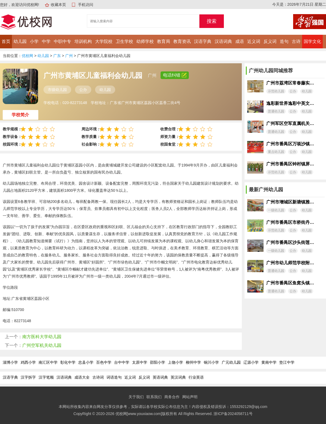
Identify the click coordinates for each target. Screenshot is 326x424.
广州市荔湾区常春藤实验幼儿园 (290, 83)
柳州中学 (193, 362)
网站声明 (190, 397)
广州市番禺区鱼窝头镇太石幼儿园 (290, 283)
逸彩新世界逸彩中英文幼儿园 (290, 103)
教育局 (163, 41)
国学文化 (312, 41)
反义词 (270, 41)
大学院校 (103, 41)
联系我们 (154, 397)
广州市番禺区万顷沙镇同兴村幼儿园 (290, 144)
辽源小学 (251, 362)
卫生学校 (124, 41)
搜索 (212, 21)
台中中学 (121, 362)
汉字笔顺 (46, 377)
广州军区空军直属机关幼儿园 (290, 123)
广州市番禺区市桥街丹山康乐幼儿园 (290, 222)
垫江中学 (286, 362)
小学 (34, 41)
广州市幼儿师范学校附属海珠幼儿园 (290, 262)
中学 (46, 41)
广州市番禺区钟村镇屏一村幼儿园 (290, 164)
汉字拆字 (28, 377)
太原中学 (139, 362)
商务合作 (172, 397)
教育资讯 (182, 41)
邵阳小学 (157, 362)
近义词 (253, 41)
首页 (6, 41)
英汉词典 (178, 377)
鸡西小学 (28, 362)
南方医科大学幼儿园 (41, 336)
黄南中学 (269, 362)
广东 (57, 56)
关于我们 (136, 397)
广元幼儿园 (231, 362)
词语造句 (114, 377)
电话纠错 (174, 75)
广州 (69, 56)
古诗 (296, 41)
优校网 (27, 56)
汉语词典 (223, 41)
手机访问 (85, 4)
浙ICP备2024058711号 (233, 414)
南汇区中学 (48, 362)
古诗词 (98, 377)
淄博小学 (10, 362)
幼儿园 (20, 41)
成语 (239, 41)
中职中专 (62, 41)
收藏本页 (58, 4)
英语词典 (160, 377)
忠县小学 (85, 362)
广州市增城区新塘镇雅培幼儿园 (290, 202)
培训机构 (83, 41)
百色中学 (103, 362)
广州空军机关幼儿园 (41, 345)
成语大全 (82, 377)
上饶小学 (175, 362)
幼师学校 (145, 41)
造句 (284, 41)
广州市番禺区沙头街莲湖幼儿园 (290, 242)
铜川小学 (211, 362)
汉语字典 (202, 41)
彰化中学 (68, 362)
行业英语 (196, 377)
